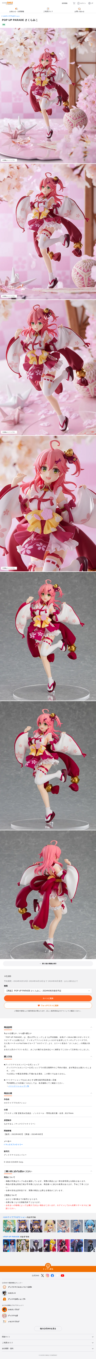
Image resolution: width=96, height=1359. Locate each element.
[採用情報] (62, 3)
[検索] (70, 3)
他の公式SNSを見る (48, 1329)
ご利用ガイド (7, 1343)
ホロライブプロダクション (11, 16)
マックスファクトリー (14, 1145)
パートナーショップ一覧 (18, 1086)
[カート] (74, 3)
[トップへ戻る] (48, 1266)
